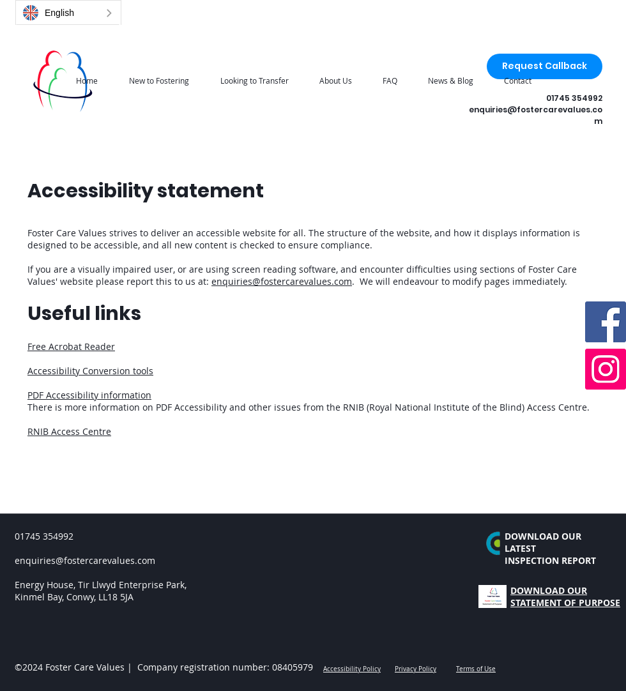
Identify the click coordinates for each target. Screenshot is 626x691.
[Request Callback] (544, 66)
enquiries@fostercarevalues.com (281, 281)
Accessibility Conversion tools (90, 371)
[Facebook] (605, 321)
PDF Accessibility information (89, 395)
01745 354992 (574, 98)
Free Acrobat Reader (71, 346)
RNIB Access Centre (69, 431)
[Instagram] (605, 369)
